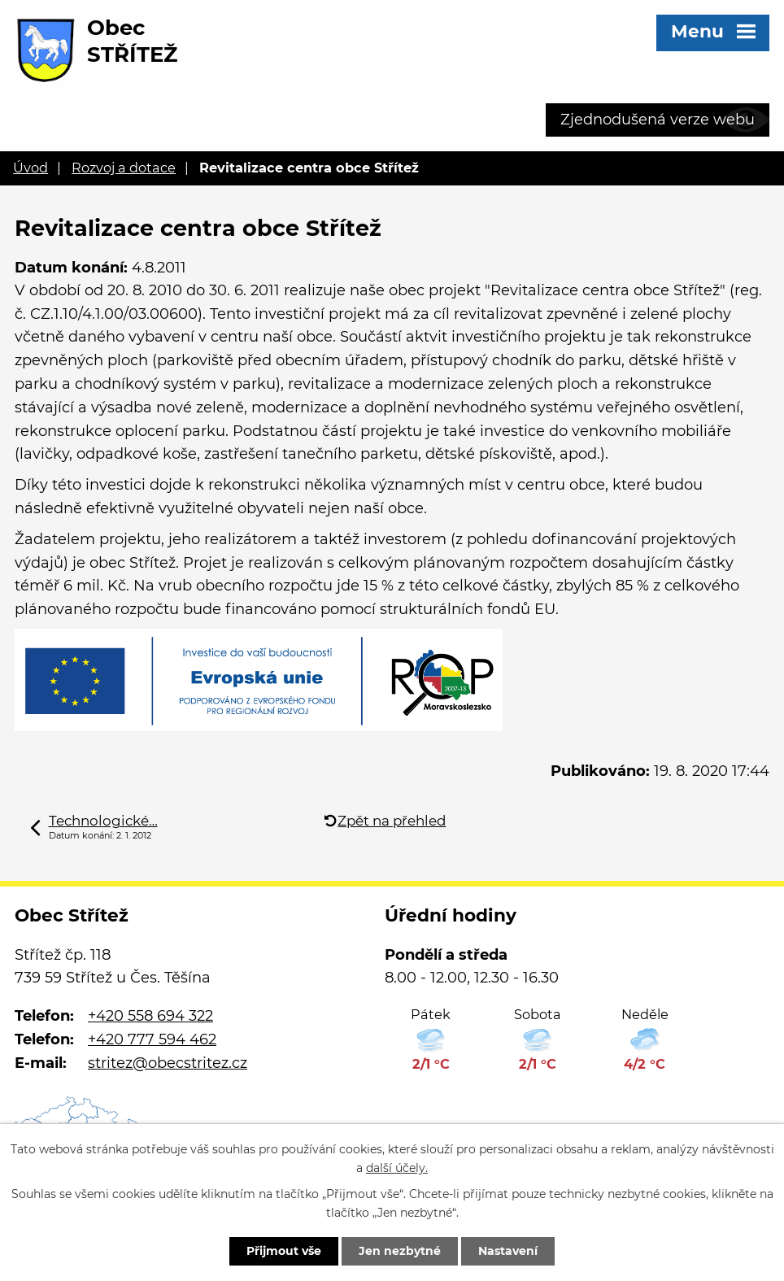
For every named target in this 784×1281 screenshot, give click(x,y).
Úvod (30, 167)
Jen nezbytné (400, 1251)
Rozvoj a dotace (124, 167)
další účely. (397, 1168)
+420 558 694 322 (150, 1016)
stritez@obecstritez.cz (167, 1063)
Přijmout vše (283, 1251)
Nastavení (508, 1251)
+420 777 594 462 (152, 1039)
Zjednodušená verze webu (657, 120)
